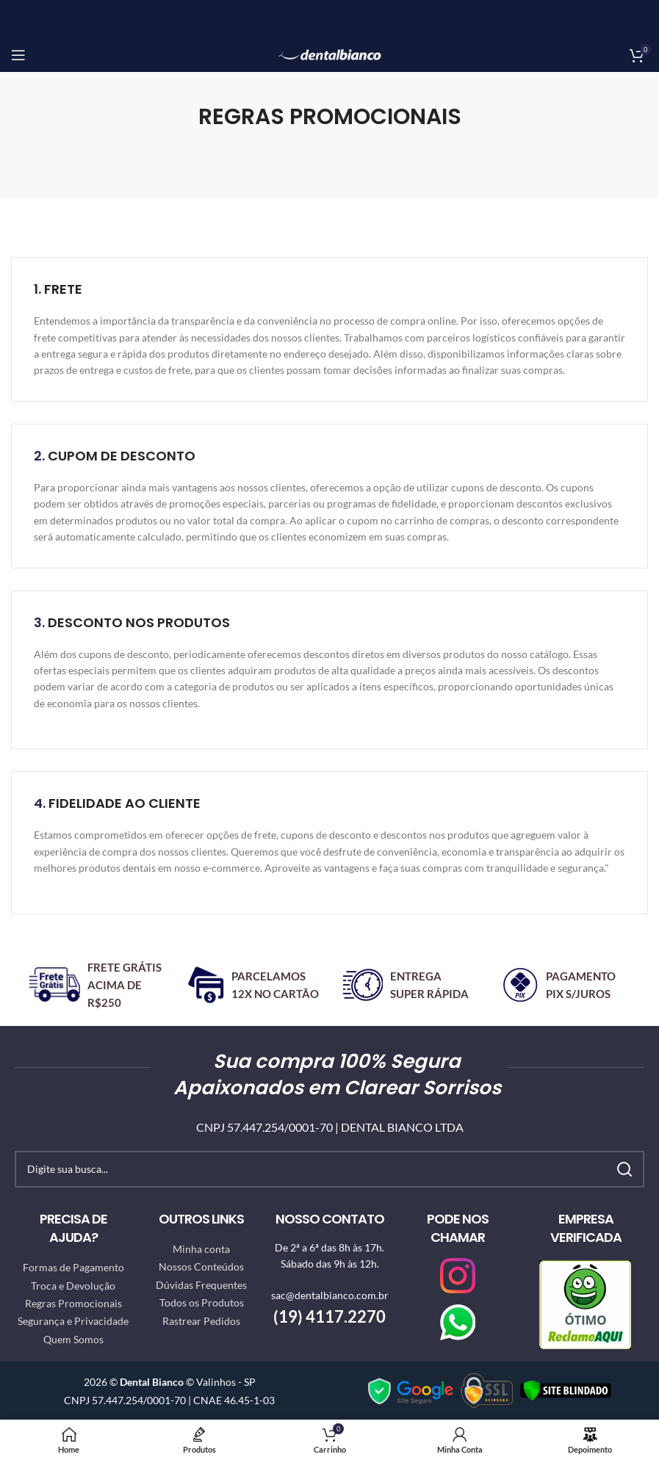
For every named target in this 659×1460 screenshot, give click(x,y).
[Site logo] (329, 53)
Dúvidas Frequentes (201, 1285)
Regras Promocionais (73, 1303)
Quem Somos (73, 1339)
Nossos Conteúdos (201, 1266)
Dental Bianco (152, 1382)
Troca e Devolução (73, 1285)
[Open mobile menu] (18, 55)
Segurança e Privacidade (73, 1321)
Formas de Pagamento (73, 1267)
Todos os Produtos (201, 1302)
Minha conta (201, 1249)
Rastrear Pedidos (201, 1321)
